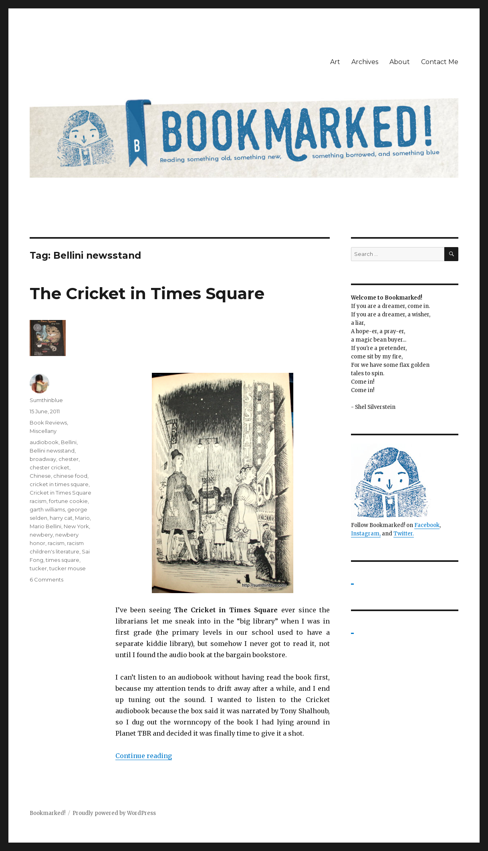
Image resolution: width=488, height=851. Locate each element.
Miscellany (43, 431)
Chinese (40, 476)
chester (68, 459)
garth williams (47, 509)
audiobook (44, 442)
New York (76, 526)
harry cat (61, 518)
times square (62, 560)
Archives (364, 62)
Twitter (403, 533)
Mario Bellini (45, 526)
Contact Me (439, 62)
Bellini (69, 442)
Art (335, 62)
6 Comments (46, 579)
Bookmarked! (47, 813)
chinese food (70, 476)
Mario (82, 518)
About (399, 62)
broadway (43, 459)
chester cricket (49, 467)
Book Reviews (48, 422)
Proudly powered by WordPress (114, 813)
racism (56, 543)
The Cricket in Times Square (147, 293)
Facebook (427, 525)
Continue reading (143, 756)
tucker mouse (67, 568)
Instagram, (366, 533)
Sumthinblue (46, 400)
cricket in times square (59, 484)
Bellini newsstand (52, 450)
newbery (41, 534)
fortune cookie (68, 501)
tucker (38, 568)
